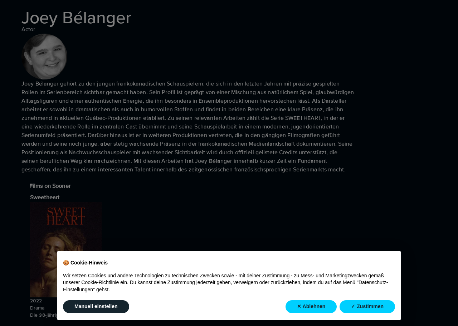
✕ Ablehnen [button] (311, 307)
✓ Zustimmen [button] (367, 307)
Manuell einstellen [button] (96, 307)
